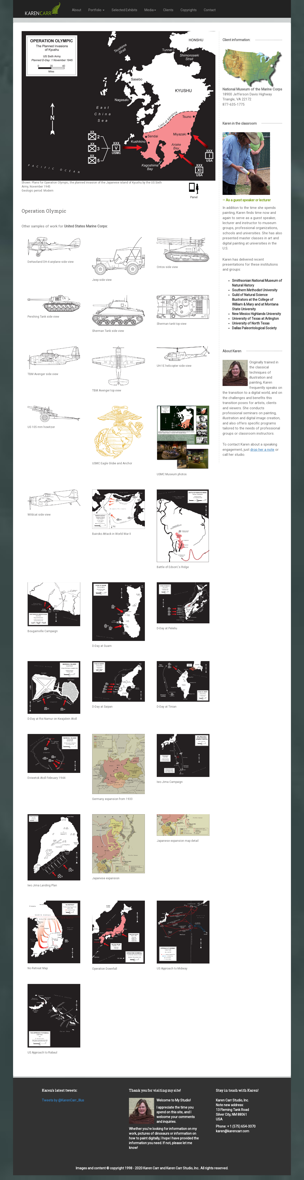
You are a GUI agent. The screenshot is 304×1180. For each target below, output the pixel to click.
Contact (210, 10)
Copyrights (188, 10)
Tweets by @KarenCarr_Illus (63, 1100)
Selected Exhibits (124, 10)
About (76, 10)
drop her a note (262, 449)
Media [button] (150, 10)
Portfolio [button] (96, 10)
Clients (168, 10)
